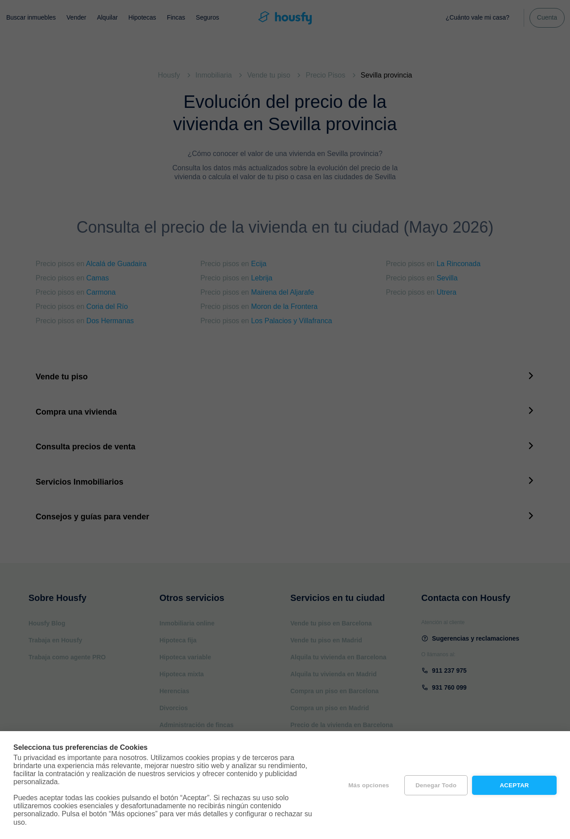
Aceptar (514, 785)
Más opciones (368, 785)
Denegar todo (435, 785)
